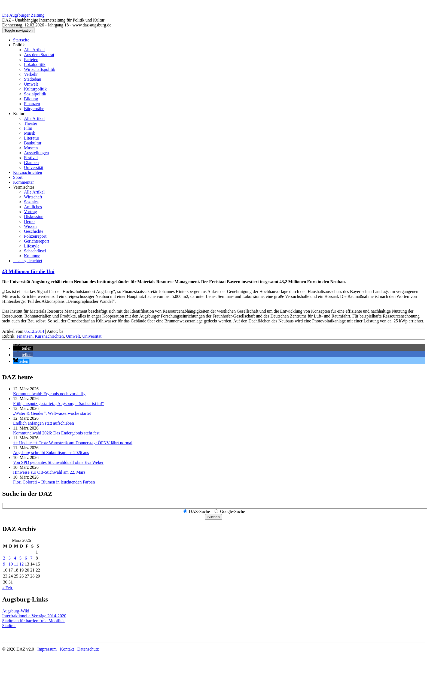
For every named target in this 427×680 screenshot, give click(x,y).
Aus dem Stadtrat (39, 54)
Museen (31, 148)
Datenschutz (88, 649)
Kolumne (32, 255)
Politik (19, 45)
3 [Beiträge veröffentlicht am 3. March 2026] (9, 558)
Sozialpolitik (35, 94)
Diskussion (33, 216)
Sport (18, 177)
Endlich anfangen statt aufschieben (43, 423)
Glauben (31, 162)
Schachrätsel (35, 251)
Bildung (31, 98)
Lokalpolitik (34, 64)
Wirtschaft (33, 197)
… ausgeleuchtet (27, 260)
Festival (31, 157)
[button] (23, 348)
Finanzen (32, 103)
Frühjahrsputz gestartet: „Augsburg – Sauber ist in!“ (58, 403)
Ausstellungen (36, 152)
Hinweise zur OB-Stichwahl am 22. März (49, 472)
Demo (29, 221)
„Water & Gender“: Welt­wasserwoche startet (52, 413)
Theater (30, 123)
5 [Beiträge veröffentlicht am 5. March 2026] (20, 558)
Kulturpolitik (35, 89)
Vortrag (30, 211)
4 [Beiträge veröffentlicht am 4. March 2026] (15, 558)
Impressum (47, 649)
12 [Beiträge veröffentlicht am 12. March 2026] (21, 564)
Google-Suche (232, 511)
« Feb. (7, 587)
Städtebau (32, 79)
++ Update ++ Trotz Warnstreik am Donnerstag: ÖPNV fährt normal (72, 442)
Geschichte (33, 231)
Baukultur (32, 143)
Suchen (213, 517)
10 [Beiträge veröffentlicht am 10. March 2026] (10, 564)
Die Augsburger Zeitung (23, 15)
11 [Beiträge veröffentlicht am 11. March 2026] (16, 564)
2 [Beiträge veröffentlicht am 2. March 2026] (4, 558)
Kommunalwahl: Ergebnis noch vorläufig (49, 393)
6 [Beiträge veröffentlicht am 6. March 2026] (26, 558)
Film (28, 128)
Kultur (19, 113)
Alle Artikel (34, 49)
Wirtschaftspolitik (39, 69)
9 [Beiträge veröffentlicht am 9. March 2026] (4, 564)
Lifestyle (31, 246)
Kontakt (67, 649)
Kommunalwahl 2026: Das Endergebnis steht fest (56, 433)
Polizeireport (35, 236)
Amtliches (33, 206)
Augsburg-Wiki (15, 611)
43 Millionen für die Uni (28, 271)
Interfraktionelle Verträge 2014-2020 (34, 615)
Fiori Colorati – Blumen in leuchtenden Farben (54, 482)
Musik (29, 133)
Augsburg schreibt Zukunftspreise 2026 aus (51, 452)
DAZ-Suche (199, 511)
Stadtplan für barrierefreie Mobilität (33, 620)
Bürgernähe (34, 108)
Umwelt (31, 84)
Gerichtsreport (36, 241)
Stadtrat (9, 625)
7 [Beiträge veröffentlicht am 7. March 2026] (31, 558)
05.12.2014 (35, 331)
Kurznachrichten (27, 172)
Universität (33, 167)
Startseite (21, 40)
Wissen (30, 226)
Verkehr (31, 74)
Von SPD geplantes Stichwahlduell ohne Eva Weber (58, 462)
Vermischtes (23, 187)
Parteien (31, 59)
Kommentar (23, 182)
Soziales (31, 202)
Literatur (31, 138)
